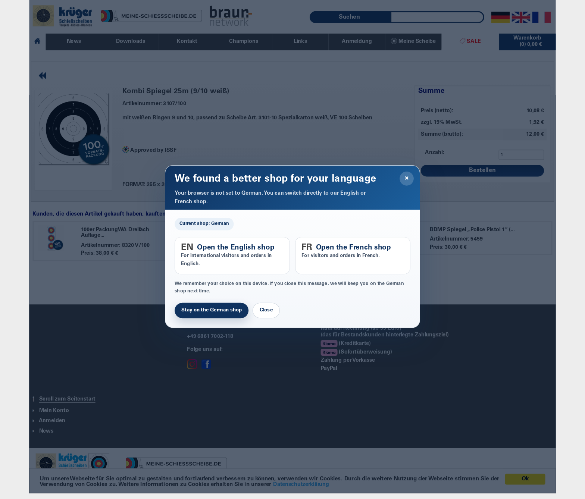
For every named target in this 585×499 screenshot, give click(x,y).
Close (266, 310)
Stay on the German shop (211, 310)
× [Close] (407, 178)
